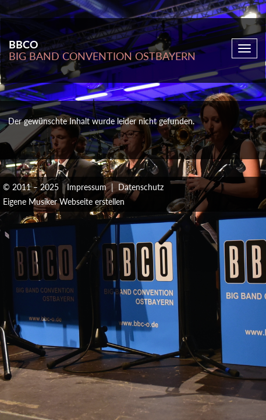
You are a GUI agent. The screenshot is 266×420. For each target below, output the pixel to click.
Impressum (87, 187)
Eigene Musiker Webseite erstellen (64, 201)
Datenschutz (141, 187)
